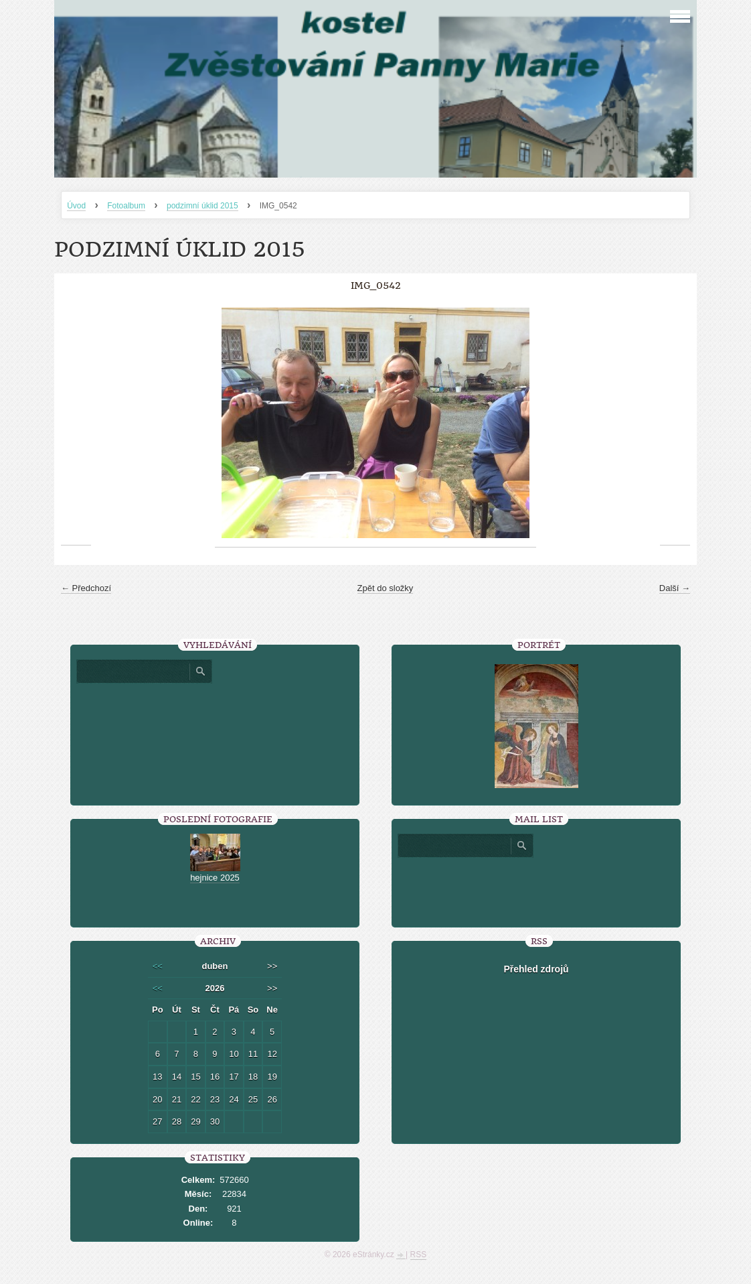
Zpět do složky (385, 588)
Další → (674, 588)
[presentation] (536, 887)
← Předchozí (86, 588)
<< (158, 966)
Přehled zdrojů (535, 969)
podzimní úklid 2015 (202, 205)
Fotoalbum (126, 205)
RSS (418, 1254)
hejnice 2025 (215, 878)
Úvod (76, 205)
